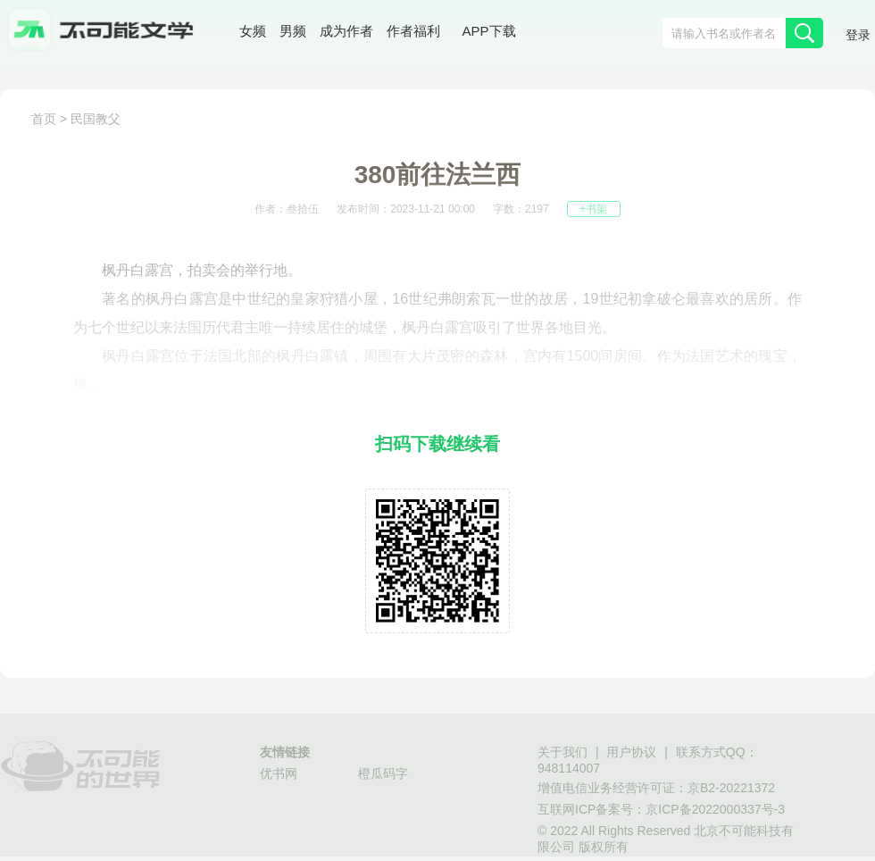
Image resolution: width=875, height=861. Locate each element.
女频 (252, 31)
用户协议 (631, 752)
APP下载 (489, 30)
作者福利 (413, 31)
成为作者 (346, 31)
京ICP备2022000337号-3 (715, 809)
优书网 (278, 773)
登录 (858, 35)
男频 (292, 31)
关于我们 (563, 752)
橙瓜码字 (383, 773)
